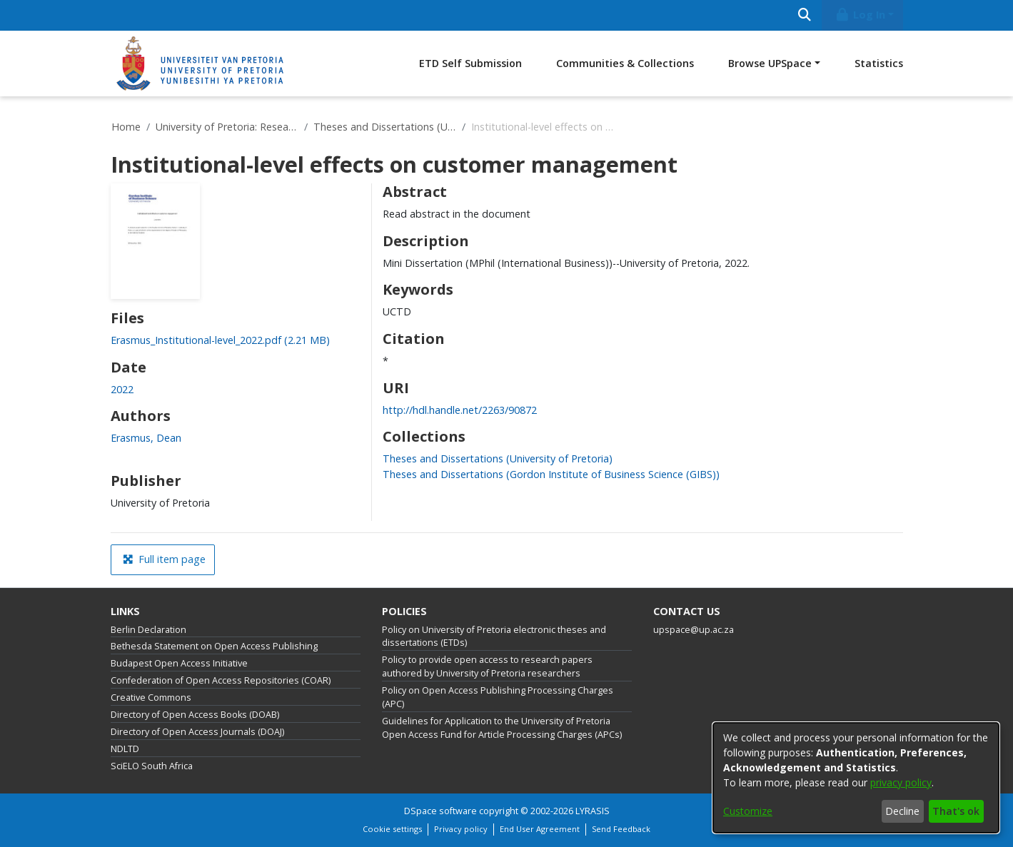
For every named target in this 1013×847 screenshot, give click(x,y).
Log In (859, 14)
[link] (220, 340)
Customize (747, 811)
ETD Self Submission (470, 63)
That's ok (955, 811)
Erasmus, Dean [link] (146, 438)
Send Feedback (621, 828)
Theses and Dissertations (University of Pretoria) (384, 126)
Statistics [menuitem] (879, 63)
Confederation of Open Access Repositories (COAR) (221, 680)
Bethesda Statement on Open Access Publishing (214, 646)
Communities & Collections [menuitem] (625, 63)
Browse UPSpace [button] (770, 63)
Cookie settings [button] (392, 828)
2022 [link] (122, 389)
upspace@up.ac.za (693, 630)
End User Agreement (540, 828)
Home (126, 126)
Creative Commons (151, 697)
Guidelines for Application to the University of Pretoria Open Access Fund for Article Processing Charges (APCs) (502, 728)
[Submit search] (804, 15)
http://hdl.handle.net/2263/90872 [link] (460, 410)
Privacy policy (461, 828)
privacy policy (901, 782)
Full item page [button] (164, 559)
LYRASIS (592, 811)
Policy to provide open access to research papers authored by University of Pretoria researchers (487, 666)
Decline (902, 811)
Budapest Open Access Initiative (179, 663)
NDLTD (125, 749)
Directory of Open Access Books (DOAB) (195, 715)
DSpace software (440, 811)
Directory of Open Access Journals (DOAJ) (197, 732)
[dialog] (856, 778)
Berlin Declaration (148, 630)
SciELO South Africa (152, 766)
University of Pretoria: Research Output (227, 126)
